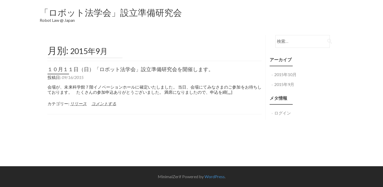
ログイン (282, 108)
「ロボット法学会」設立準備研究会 (111, 12)
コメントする (103, 99)
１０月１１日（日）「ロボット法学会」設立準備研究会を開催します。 (130, 65)
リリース (78, 99)
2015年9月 (284, 80)
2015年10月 (285, 70)
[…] (229, 88)
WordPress (214, 134)
